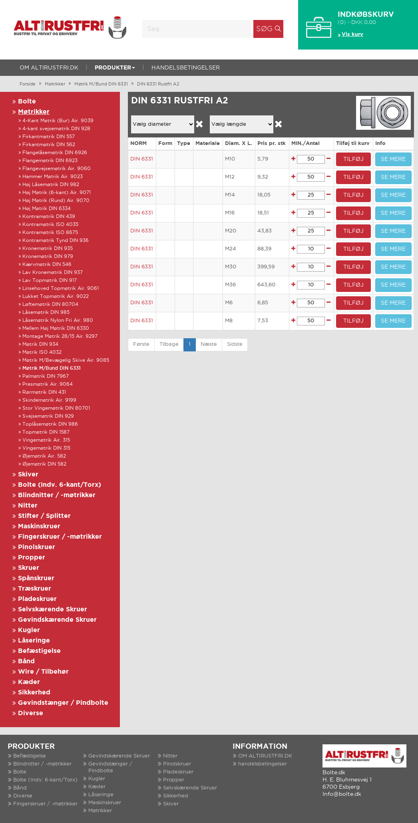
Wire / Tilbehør (43, 672)
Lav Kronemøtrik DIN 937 (52, 272)
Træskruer (34, 589)
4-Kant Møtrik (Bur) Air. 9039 (58, 121)
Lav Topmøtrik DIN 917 (49, 280)
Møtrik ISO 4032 (42, 352)
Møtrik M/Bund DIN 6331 (101, 84)
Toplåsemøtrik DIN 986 (50, 424)
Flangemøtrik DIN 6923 (50, 161)
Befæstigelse (39, 651)
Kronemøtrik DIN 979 (47, 256)
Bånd (26, 661)
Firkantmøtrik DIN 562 (48, 145)
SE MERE (393, 159)
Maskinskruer (39, 526)
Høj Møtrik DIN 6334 (46, 208)
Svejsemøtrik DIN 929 (48, 416)
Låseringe (34, 641)
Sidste (235, 344)
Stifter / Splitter (44, 516)
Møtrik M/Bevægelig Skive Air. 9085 (65, 360)
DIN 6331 (141, 159)
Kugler (29, 630)
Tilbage (169, 344)
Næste (209, 344)
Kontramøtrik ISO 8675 (50, 232)
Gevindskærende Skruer (57, 620)
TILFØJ (353, 159)
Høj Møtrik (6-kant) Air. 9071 (56, 192)
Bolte (27, 102)
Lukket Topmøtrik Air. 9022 (55, 296)
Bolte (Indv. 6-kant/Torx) (59, 485)
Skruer (28, 568)
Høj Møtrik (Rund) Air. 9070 (56, 200)
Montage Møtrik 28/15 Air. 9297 (60, 336)
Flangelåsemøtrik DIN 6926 (54, 153)
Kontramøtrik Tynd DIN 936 (55, 240)
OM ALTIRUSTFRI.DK (49, 67)
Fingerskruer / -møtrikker (60, 537)
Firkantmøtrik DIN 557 (48, 137)
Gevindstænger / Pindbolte (63, 703)
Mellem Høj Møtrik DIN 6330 (55, 328)
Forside (28, 84)
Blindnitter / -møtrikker (57, 495)
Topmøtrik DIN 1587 (46, 432)
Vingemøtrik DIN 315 (46, 448)
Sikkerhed (34, 693)
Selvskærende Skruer (52, 610)
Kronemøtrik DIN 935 (47, 248)
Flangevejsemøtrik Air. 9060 (56, 169)
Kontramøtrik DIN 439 (48, 216)
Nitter (28, 506)
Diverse (30, 713)
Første (141, 344)
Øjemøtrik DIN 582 (44, 464)
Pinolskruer (36, 547)
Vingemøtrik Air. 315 (46, 440)
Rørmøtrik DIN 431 (44, 392)
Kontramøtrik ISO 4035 (50, 224)
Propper (31, 558)
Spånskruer (36, 578)
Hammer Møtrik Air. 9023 (52, 177)
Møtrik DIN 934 (40, 344)
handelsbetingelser (185, 67)
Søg (264, 29)
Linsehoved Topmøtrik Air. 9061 (60, 288)
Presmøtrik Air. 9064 (47, 384)
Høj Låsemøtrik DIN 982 (50, 184)
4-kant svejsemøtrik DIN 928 (56, 129)
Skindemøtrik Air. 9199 (49, 400)
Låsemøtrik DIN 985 (46, 312)
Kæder (29, 682)
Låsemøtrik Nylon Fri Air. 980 (57, 320)
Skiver (28, 475)
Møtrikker (55, 84)
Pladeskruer (37, 599)
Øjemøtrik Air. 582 (44, 456)
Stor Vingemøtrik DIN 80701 (56, 408)
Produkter (115, 67)
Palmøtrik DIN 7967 (45, 376)
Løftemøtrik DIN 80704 (50, 304)
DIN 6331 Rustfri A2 (158, 84)
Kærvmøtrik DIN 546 (47, 264)
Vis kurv (352, 34)
